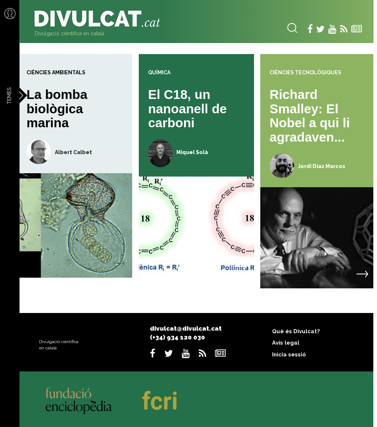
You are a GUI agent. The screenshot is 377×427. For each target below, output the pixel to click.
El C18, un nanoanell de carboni (187, 108)
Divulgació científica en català (69, 33)
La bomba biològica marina (57, 108)
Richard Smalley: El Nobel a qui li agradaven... (309, 115)
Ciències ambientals (56, 72)
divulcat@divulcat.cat (186, 328)
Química (159, 72)
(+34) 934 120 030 (177, 337)
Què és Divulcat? (296, 331)
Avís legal (285, 342)
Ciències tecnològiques (305, 72)
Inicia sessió (289, 354)
